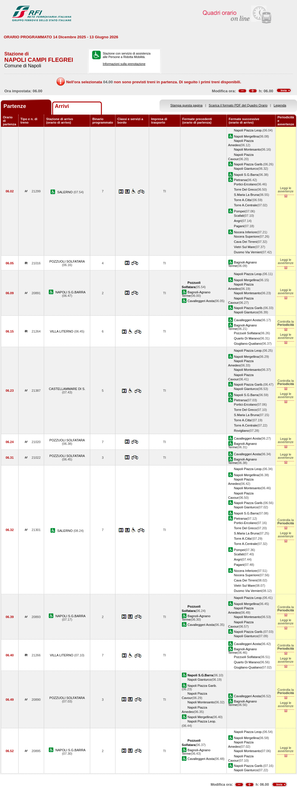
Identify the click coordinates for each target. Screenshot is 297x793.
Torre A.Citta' (243, 200)
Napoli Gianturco (246, 168)
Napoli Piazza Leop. (248, 130)
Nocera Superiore (246, 236)
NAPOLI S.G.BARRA (70, 292)
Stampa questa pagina (186, 105)
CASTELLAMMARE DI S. (67, 389)
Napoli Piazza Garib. (248, 164)
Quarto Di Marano (247, 338)
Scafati (239, 215)
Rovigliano (241, 430)
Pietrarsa (240, 180)
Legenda (280, 105)
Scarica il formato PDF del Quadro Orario (238, 105)
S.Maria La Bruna (246, 194)
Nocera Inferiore (245, 232)
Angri (238, 221)
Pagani (239, 226)
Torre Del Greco (245, 189)
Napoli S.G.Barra (246, 174)
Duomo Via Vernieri (248, 252)
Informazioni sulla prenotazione (124, 64)
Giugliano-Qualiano (248, 343)
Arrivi (62, 106)
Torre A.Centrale (245, 205)
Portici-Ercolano (245, 184)
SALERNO (65, 192)
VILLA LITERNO (62, 331)
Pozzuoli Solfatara (247, 333)
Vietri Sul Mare (244, 247)
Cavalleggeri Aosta (201, 301)
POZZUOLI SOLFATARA (67, 261)
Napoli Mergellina (246, 136)
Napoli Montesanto (247, 149)
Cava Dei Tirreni (245, 241)
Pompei (239, 211)
